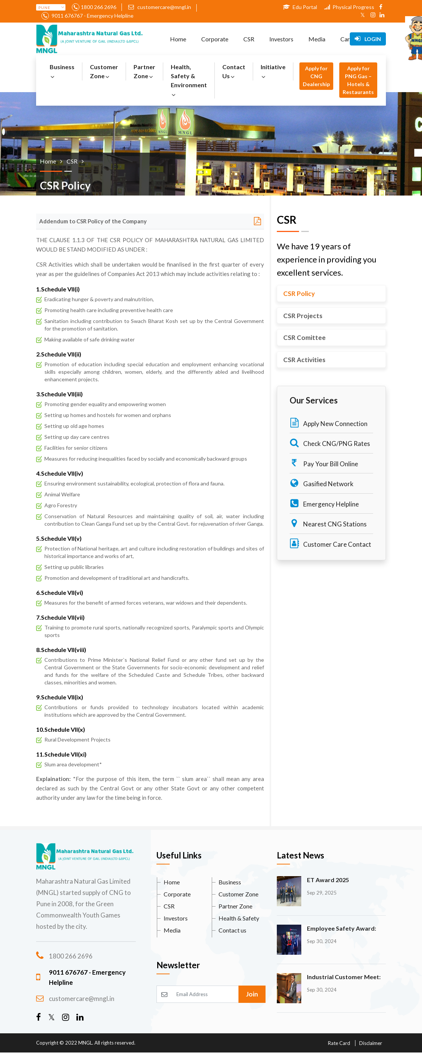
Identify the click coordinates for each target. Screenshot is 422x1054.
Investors (281, 38)
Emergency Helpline (324, 503)
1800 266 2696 (98, 7)
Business (62, 71)
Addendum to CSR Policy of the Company (93, 221)
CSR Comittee (304, 337)
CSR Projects (302, 316)
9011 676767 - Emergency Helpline (92, 15)
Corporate (214, 38)
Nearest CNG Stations (328, 523)
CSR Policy (299, 293)
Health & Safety (239, 918)
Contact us (232, 930)
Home (178, 38)
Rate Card (339, 1043)
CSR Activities (304, 360)
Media (316, 38)
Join (252, 994)
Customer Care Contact (330, 543)
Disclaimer (370, 1043)
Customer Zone (104, 71)
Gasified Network (322, 483)
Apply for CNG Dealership (316, 76)
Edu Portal (300, 7)
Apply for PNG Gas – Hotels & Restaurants (358, 80)
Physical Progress (349, 7)
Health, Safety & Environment (189, 80)
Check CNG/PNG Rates (330, 442)
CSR (248, 38)
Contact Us (233, 71)
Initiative (273, 71)
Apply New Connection (328, 423)
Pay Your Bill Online (324, 463)
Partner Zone (144, 71)
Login (368, 38)
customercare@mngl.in (159, 7)
